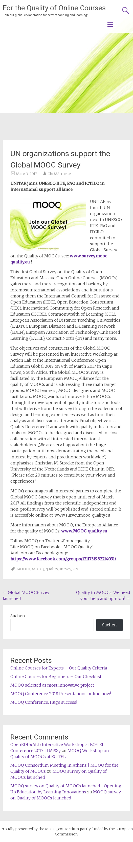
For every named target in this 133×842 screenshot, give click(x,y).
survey (65, 569)
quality (52, 569)
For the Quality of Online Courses (54, 8)
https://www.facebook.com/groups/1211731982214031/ (63, 558)
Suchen (17, 615)
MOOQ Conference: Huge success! (43, 702)
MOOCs (23, 569)
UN (75, 569)
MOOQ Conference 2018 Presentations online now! (60, 693)
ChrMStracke (59, 174)
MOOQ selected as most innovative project (52, 685)
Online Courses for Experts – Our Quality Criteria (58, 667)
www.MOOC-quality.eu (84, 530)
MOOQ (38, 569)
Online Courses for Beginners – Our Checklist (55, 676)
